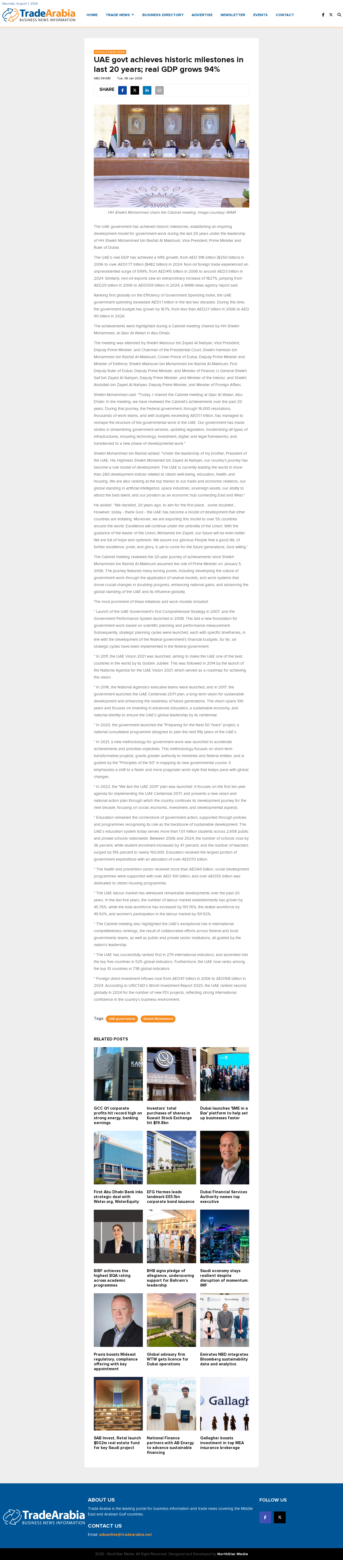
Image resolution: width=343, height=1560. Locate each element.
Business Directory (163, 15)
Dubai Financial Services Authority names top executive (223, 1197)
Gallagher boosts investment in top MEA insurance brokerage (222, 1443)
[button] (339, 15)
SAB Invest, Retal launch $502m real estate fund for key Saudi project (117, 1443)
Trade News (120, 15)
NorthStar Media (232, 1554)
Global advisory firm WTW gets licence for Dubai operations (167, 1359)
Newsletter (233, 15)
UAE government (122, 1019)
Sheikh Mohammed (158, 1019)
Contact (285, 15)
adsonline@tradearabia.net (125, 1535)
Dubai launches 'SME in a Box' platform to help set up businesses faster (224, 1113)
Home (92, 15)
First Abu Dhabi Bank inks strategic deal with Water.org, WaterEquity (118, 1197)
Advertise (202, 15)
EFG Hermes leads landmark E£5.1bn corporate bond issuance (171, 1197)
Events (260, 15)
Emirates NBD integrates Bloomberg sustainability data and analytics (224, 1359)
